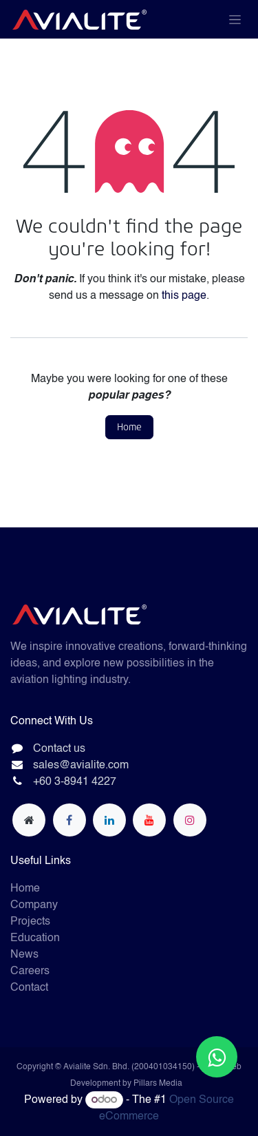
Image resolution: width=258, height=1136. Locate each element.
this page (184, 296)
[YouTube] (149, 820)
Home (129, 427)
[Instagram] (189, 820)
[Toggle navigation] (235, 19)
